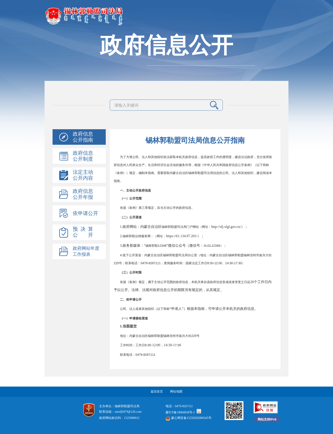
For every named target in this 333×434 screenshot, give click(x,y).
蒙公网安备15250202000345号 (189, 418)
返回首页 (157, 391)
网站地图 (176, 391)
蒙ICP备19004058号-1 (180, 412)
